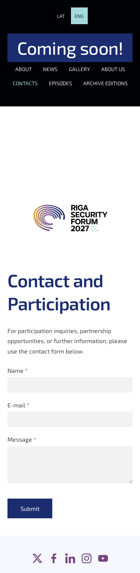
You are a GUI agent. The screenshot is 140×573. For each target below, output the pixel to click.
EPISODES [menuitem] (60, 83)
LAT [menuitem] (61, 16)
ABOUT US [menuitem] (113, 69)
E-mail (18, 405)
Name (17, 370)
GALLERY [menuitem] (79, 69)
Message (21, 439)
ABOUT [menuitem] (23, 69)
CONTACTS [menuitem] (25, 83)
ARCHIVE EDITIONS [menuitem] (105, 83)
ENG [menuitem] (79, 16)
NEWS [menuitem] (50, 69)
